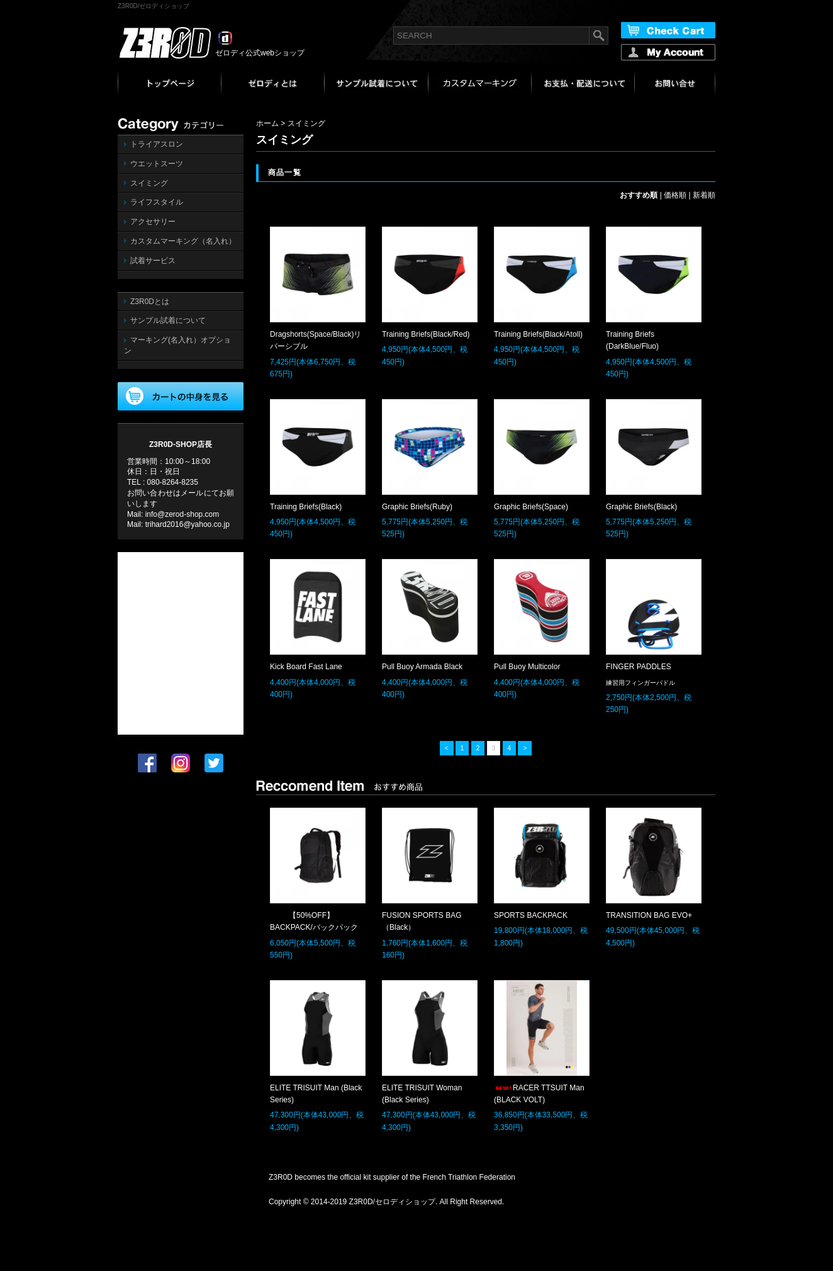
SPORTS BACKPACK (530, 915)
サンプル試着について (168, 320)
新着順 (704, 195)
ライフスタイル (156, 202)
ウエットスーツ (156, 163)
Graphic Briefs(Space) (531, 506)
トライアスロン (156, 144)
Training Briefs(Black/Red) (426, 334)
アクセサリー (153, 221)
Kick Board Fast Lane (306, 666)
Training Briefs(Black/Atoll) (538, 334)
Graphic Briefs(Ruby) (417, 506)
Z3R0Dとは (149, 301)
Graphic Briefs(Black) (641, 506)
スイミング (149, 183)
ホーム (267, 123)
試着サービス (153, 260)
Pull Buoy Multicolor (527, 666)
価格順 (675, 195)
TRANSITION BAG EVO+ (649, 915)
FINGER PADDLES (638, 666)
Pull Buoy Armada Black (422, 666)
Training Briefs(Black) (306, 506)
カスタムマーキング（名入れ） (183, 241)
